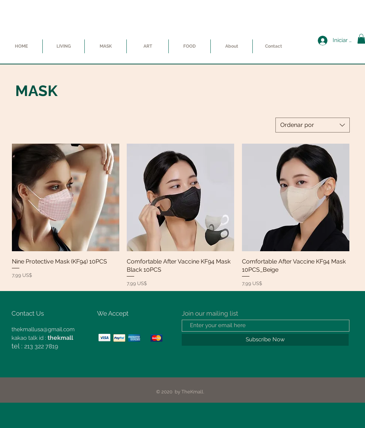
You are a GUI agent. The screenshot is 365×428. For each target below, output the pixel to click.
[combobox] (312, 125)
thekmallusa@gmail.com (43, 329)
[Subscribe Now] (265, 340)
